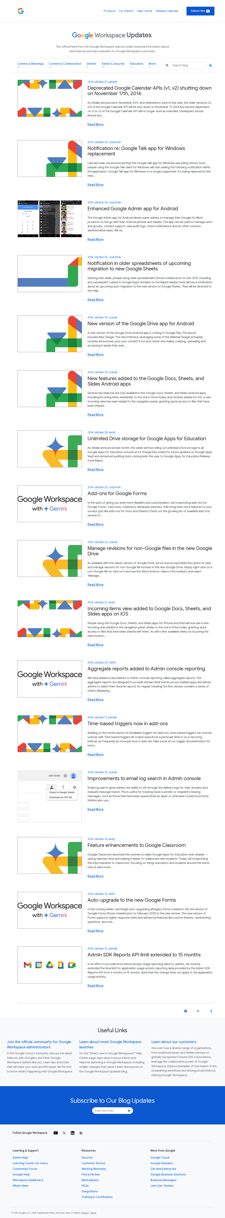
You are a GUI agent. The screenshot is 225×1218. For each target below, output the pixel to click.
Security (87, 1157)
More (152, 65)
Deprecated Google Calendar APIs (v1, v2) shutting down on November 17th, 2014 (150, 91)
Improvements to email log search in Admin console (144, 778)
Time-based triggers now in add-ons (128, 723)
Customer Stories (93, 1163)
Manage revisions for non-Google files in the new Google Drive (150, 551)
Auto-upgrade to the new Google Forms (132, 900)
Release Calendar (167, 11)
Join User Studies (162, 1186)
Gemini (91, 65)
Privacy (85, 1213)
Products (109, 11)
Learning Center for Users (30, 1163)
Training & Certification (97, 1197)
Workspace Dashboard (28, 1180)
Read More (96, 124)
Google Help (21, 1174)
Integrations (90, 1191)
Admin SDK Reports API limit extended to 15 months (144, 955)
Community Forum (25, 1169)
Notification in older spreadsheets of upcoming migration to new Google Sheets (139, 266)
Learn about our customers (173, 1042)
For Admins (126, 11)
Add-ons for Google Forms (117, 493)
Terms (93, 1213)
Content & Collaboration (65, 65)
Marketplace (90, 1180)
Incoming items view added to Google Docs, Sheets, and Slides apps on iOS (149, 611)
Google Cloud (159, 1157)
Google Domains (161, 1163)
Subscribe (200, 11)
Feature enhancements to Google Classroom (137, 845)
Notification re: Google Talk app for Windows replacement (136, 151)
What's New (20, 1186)
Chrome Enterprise (163, 1169)
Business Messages (163, 1180)
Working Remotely (94, 1169)
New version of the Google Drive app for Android (141, 323)
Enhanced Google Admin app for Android (133, 209)
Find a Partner (91, 1174)
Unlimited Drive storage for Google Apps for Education (147, 438)
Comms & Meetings (31, 65)
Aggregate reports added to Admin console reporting (146, 669)
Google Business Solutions (168, 1174)
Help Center (144, 11)
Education (136, 65)
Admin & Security (113, 65)
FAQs (85, 1186)
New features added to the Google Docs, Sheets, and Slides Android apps (146, 381)
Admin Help (20, 1157)
